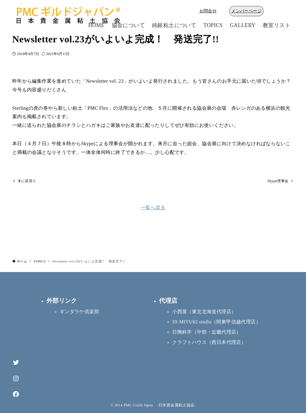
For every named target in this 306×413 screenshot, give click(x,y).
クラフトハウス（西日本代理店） (209, 342)
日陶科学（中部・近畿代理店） (206, 332)
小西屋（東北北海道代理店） (204, 311)
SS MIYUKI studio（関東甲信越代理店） (216, 321)
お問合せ (208, 10)
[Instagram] (16, 378)
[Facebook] (16, 394)
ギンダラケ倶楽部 (79, 311)
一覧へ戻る (153, 208)
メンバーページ (246, 10)
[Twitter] (16, 363)
